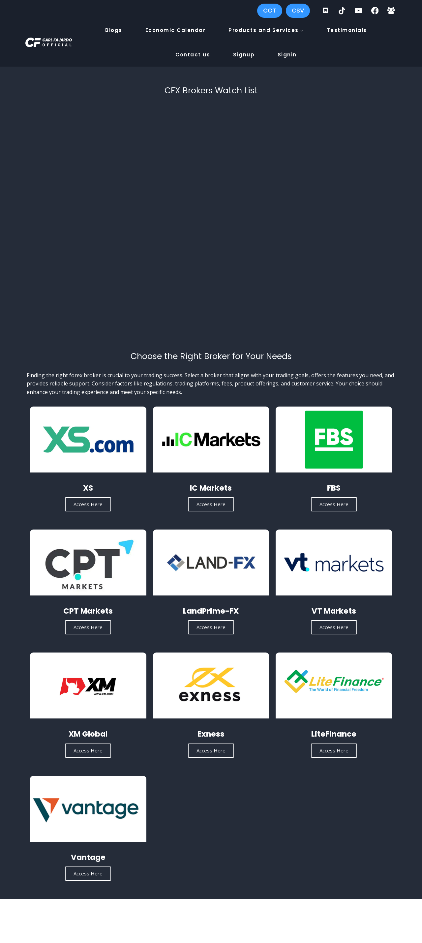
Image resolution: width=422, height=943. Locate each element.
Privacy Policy (302, 916)
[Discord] (325, 10)
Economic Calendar (175, 30)
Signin (287, 54)
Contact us (192, 54)
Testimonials (347, 30)
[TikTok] (342, 10)
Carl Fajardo (133, 916)
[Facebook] (374, 10)
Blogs (113, 30)
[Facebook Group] (391, 10)
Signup (244, 54)
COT (269, 10)
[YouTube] (358, 10)
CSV (298, 10)
